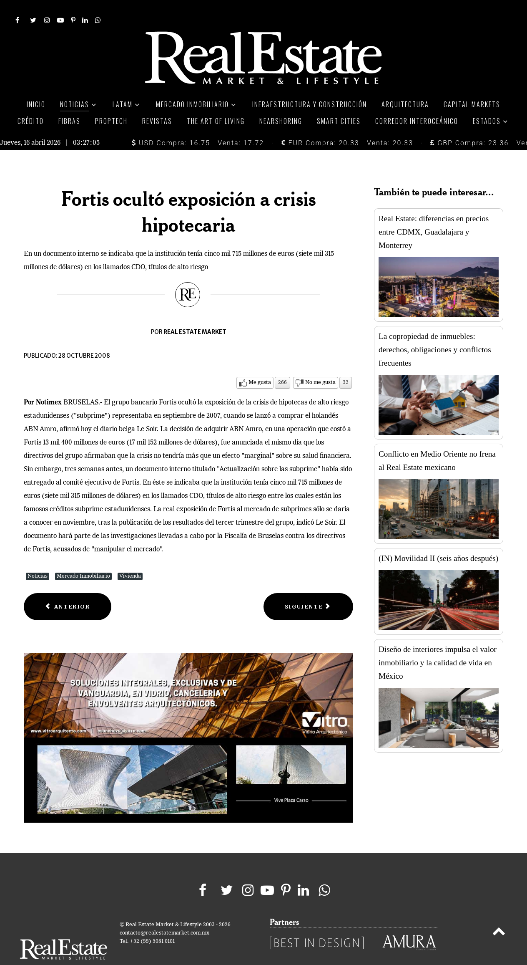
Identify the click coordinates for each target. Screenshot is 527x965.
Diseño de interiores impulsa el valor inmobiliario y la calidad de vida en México (438, 644)
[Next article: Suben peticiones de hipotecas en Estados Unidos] (308, 587)
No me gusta (320, 363)
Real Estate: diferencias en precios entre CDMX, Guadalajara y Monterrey (434, 213)
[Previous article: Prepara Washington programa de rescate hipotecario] (67, 587)
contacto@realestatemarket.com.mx (164, 914)
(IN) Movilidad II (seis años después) (438, 539)
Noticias (38, 557)
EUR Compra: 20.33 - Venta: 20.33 (347, 124)
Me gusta (259, 363)
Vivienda (130, 557)
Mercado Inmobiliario (83, 557)
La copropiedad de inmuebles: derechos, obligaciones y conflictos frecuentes (435, 331)
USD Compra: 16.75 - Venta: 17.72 (198, 124)
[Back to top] (498, 914)
